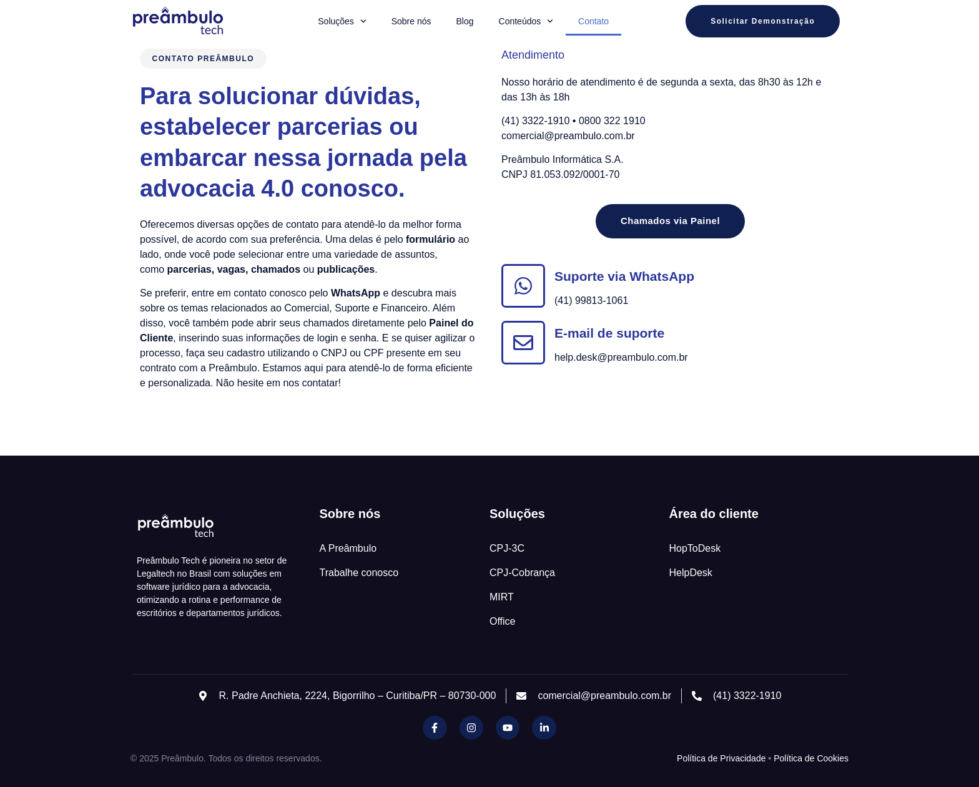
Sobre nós (411, 21)
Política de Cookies (811, 758)
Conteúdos (526, 21)
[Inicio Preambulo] (177, 21)
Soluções (342, 21)
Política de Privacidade (721, 758)
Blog (465, 21)
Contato (593, 21)
